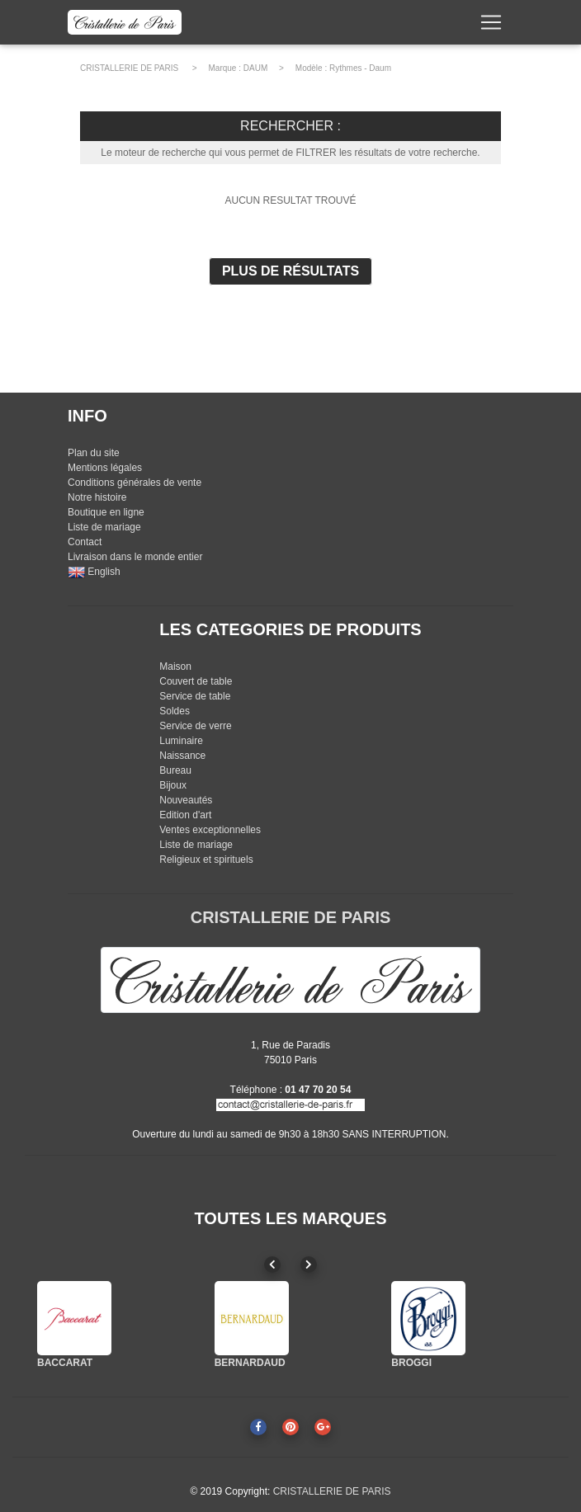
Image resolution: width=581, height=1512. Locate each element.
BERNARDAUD (250, 1362)
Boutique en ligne (106, 512)
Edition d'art (185, 815)
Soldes (174, 711)
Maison (175, 666)
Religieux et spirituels (206, 859)
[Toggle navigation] (491, 25)
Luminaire (181, 741)
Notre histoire (97, 497)
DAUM (255, 68)
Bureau (175, 770)
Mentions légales (105, 467)
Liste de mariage (104, 527)
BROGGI (411, 1362)
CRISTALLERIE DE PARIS (129, 68)
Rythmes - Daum (360, 68)
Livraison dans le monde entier (135, 557)
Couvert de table (195, 681)
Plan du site (94, 453)
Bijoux (173, 785)
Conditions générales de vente (134, 482)
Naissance (182, 755)
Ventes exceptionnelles (210, 830)
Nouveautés (185, 800)
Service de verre (195, 726)
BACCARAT (64, 1362)
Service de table (194, 696)
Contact (85, 542)
